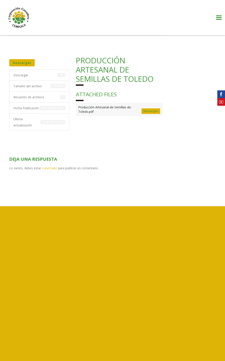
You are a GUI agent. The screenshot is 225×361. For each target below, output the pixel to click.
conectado (49, 168)
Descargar (22, 63)
